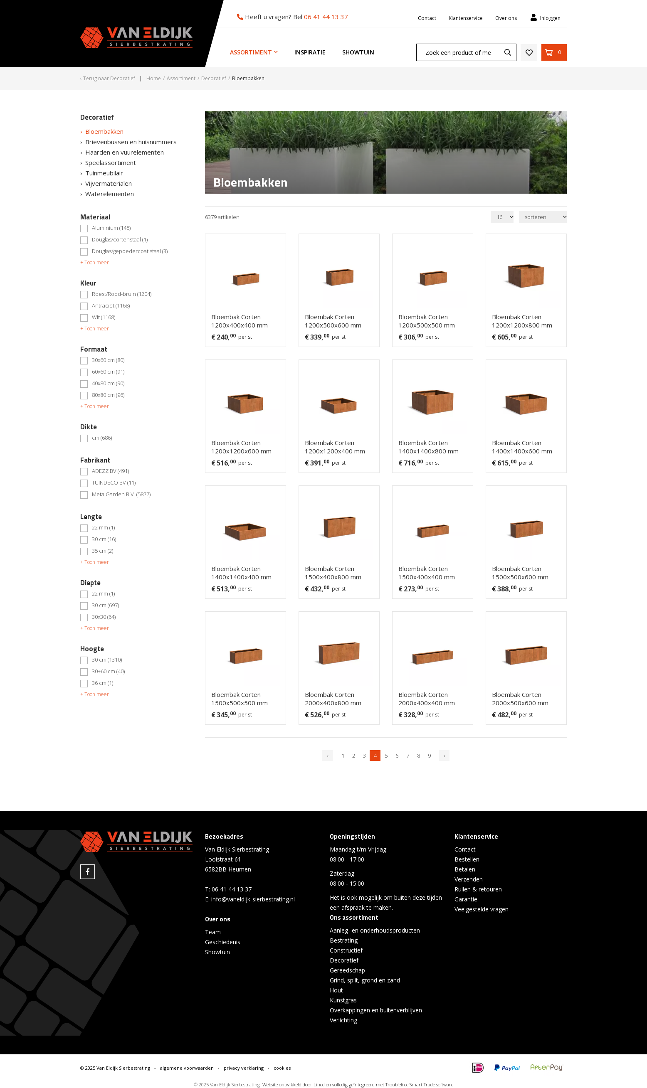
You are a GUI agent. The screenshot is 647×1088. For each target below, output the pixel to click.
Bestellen (466, 859)
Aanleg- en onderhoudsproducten (375, 930)
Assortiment (251, 52)
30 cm (104, 539)
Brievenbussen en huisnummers (131, 142)
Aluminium (111, 228)
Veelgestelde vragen (481, 909)
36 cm (102, 683)
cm (102, 438)
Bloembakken (104, 131)
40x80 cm (108, 383)
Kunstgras (343, 1000)
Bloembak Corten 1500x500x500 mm (239, 698)
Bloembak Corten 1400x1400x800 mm (428, 446)
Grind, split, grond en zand (365, 980)
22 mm (103, 527)
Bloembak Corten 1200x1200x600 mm (241, 446)
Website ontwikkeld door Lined (293, 1084)
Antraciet (111, 306)
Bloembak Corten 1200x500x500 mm (426, 321)
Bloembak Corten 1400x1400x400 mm (241, 572)
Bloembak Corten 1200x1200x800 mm (522, 321)
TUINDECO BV (114, 483)
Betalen (464, 869)
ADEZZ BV (110, 471)
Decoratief (344, 960)
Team (213, 932)
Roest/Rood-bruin (121, 294)
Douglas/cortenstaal (120, 239)
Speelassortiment (110, 162)
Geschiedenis (222, 942)
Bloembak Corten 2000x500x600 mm (520, 698)
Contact (427, 18)
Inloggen (545, 18)
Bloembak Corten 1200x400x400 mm (239, 321)
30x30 (104, 617)
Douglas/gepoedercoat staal (130, 251)
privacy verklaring (244, 1068)
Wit (103, 317)
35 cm (102, 551)
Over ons (506, 18)
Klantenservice (466, 18)
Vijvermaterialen (108, 183)
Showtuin (358, 52)
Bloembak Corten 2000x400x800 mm (333, 698)
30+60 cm (108, 671)
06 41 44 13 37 (326, 16)
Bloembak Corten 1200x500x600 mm (333, 321)
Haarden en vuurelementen (124, 152)
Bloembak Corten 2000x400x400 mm (426, 698)
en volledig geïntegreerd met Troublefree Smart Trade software (389, 1084)
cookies (282, 1068)
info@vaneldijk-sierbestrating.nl (253, 899)
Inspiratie (310, 52)
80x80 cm (108, 395)
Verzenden (468, 879)
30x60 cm (108, 360)
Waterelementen (109, 194)
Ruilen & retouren (478, 889)
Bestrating (344, 940)
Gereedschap (347, 970)
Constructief (346, 950)
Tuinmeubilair (104, 173)
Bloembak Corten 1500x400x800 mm (333, 572)
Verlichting (343, 1020)
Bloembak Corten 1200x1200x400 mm (335, 446)
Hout (336, 990)
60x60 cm (108, 372)
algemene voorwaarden (187, 1068)
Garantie (465, 899)
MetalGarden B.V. (121, 494)
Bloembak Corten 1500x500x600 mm (520, 572)
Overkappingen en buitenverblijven (376, 1010)
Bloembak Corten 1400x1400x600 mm (522, 446)
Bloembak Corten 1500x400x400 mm (426, 572)
